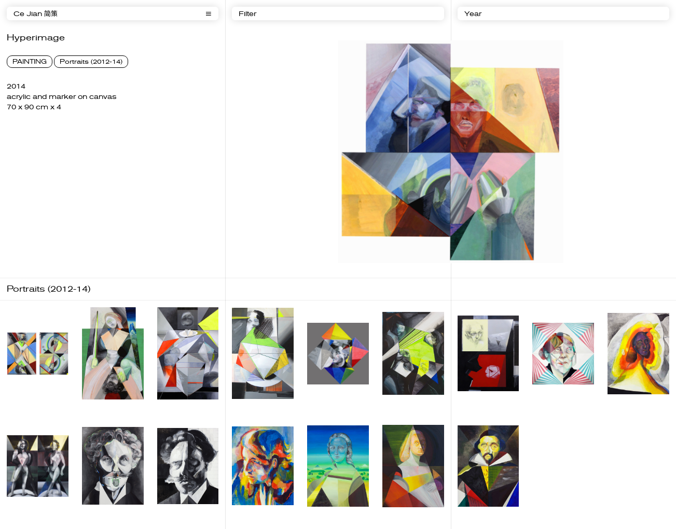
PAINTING (29, 61)
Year (472, 13)
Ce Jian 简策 (35, 13)
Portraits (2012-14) (91, 61)
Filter (247, 13)
